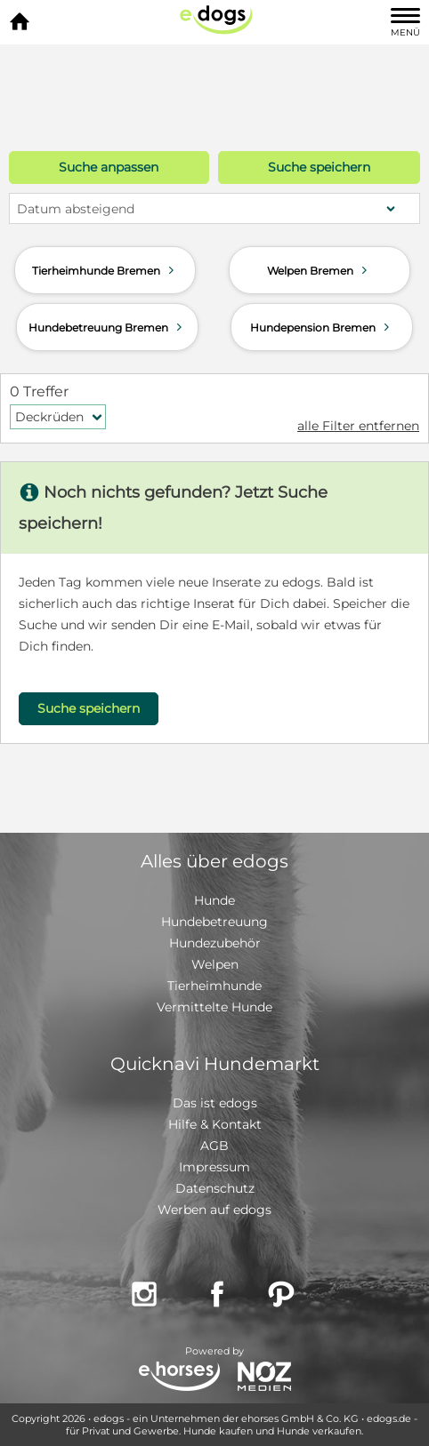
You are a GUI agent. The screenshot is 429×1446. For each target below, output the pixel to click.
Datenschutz (215, 1188)
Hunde (214, 900)
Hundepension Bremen (321, 327)
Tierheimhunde (214, 986)
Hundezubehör (215, 943)
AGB (214, 1146)
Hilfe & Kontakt (215, 1124)
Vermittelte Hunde (214, 1007)
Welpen (215, 964)
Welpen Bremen (319, 270)
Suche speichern (319, 167)
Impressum (214, 1167)
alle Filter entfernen (358, 426)
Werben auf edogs (214, 1210)
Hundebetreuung (214, 922)
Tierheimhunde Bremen (105, 270)
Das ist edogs (215, 1103)
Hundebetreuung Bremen (107, 327)
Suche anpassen (108, 167)
